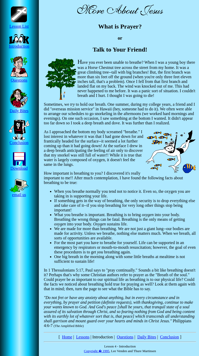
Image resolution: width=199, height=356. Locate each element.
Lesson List (19, 24)
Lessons (83, 337)
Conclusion (19, 141)
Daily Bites (19, 109)
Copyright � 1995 (96, 351)
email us (19, 193)
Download (19, 166)
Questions (19, 78)
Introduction (19, 44)
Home (67, 337)
